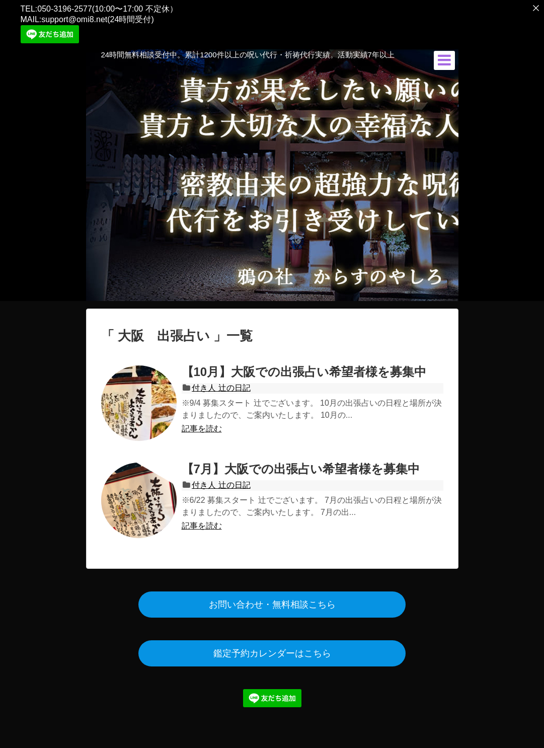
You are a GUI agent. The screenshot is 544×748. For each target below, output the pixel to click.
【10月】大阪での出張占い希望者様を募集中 (304, 369)
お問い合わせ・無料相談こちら (272, 602)
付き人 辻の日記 (221, 385)
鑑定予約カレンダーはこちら (272, 651)
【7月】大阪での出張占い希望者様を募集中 (301, 466)
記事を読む (202, 426)
